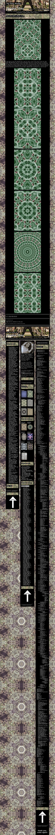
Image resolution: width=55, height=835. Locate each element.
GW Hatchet (40, 712)
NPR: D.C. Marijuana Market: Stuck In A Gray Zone (13, 367)
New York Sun (41, 719)
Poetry (38, 752)
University (39, 789)
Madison (42, 650)
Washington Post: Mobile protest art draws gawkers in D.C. (13, 447)
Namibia (42, 673)
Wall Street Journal (42, 736)
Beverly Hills (43, 453)
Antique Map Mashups (27, 470)
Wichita (41, 551)
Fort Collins (42, 476)
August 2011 (25, 504)
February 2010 (26, 518)
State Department (43, 516)
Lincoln (41, 583)
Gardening (39, 416)
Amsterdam (47, 664)
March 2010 (25, 517)
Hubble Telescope (40, 434)
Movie (38, 693)
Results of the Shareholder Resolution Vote (13, 435)
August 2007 (25, 540)
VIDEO (32, 12)
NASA (38, 697)
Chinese (38, 388)
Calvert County (43, 561)
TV (37, 788)
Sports (38, 777)
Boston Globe (41, 705)
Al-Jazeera (40, 702)
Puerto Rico (40, 616)
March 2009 (25, 526)
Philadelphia (42, 614)
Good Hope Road (43, 494)
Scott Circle (42, 515)
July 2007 (25, 541)
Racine (41, 651)
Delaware (40, 532)
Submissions (39, 783)
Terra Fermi (24, 469)
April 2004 (25, 570)
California (40, 452)
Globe (41, 767)
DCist (39, 708)
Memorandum (39, 690)
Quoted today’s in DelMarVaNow (12, 430)
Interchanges (45, 458)
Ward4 (41, 521)
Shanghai (44, 655)
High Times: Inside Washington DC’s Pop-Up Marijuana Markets (13, 351)
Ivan (41, 797)
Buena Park (42, 454)
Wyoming (40, 686)
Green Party (39, 428)
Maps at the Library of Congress (27, 476)
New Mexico (40, 588)
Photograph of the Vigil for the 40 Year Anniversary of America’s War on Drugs (13, 468)
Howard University (44, 497)
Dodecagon (42, 766)
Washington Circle (44, 525)
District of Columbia (29, 338)
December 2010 (26, 510)
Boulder (42, 474)
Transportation (40, 787)
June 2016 (25, 495)
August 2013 (25, 502)
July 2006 (25, 550)
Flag (38, 412)
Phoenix (42, 449)
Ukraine (41, 685)
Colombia (44, 682)
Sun (41, 626)
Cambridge (42, 566)
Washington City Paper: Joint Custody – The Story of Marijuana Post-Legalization (13, 360)
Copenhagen (47, 658)
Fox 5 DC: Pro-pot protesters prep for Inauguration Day (12, 393)
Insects (38, 436)
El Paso (42, 633)
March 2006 (25, 553)
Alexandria (42, 643)
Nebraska (40, 582)
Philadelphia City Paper (43, 725)
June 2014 (25, 499)
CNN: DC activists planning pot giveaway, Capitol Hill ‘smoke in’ (13, 383)
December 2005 (26, 555)
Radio (38, 756)
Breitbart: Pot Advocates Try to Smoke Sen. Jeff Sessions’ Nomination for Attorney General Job (13, 398)
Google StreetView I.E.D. (27, 471)
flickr (38, 413)
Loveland (42, 477)
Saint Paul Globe (41, 729)
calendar (38, 382)
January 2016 (26, 496)
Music (38, 696)
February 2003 (26, 580)
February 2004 (26, 571)
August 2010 (25, 513)
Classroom (39, 390)
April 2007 (25, 543)
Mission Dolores (44, 472)
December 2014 (26, 498)
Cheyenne (42, 687)
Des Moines (42, 550)
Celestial (39, 387)
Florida (39, 533)
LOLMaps (39, 688)
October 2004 (26, 566)
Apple (38, 368)
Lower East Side (46, 599)
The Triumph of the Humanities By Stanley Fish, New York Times (13, 476)
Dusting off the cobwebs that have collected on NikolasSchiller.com (13, 427)
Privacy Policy (35, 338)
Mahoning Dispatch (42, 717)
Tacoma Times (41, 732)
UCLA (44, 463)
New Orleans (43, 556)
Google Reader (40, 423)
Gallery (38, 415)
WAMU (39, 737)
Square (41, 771)
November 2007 (26, 538)
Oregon (39, 610)
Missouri (40, 573)
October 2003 (26, 574)
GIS (37, 418)
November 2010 (26, 511)
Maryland (40, 558)
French (38, 414)
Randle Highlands (43, 513)
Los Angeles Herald (42, 715)
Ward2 (41, 520)
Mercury (42, 624)
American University (42, 481)
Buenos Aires (46, 680)
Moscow (44, 676)
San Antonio (42, 635)
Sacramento (42, 466)
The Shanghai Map (26, 473)
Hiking (38, 430)
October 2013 (26, 501)
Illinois (39, 544)
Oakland (42, 464)
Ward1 (41, 519)
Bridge (38, 381)
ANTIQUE (25, 12)
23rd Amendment (41, 400)
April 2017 (25, 492)
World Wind (39, 803)
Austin (41, 631)
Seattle (41, 647)
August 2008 (25, 531)
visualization (39, 793)
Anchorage (42, 448)
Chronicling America (41, 389)
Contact (45, 338)
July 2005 (25, 559)
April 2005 (25, 561)
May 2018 (25, 488)
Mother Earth (41, 764)
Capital (38, 384)
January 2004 (26, 572)
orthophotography (40, 750)
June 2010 (25, 515)
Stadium (38, 778)
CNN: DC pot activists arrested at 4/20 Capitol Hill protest (13, 372)
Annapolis (42, 559)
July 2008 (25, 532)
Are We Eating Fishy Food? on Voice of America (13, 442)
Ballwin (41, 574)
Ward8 (41, 524)
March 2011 (25, 508)
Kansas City (42, 577)
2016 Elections (40, 355)
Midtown (46, 600)
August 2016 (25, 494)
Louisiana (40, 554)
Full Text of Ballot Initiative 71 (12, 437)
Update (38, 790)
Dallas (41, 632)
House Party (39, 433)
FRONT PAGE (10, 11)
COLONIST (35, 11)
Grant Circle (42, 496)
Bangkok (42, 637)
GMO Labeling (40, 419)
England (44, 659)
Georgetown (42, 492)
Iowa (39, 549)
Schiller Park (43, 546)
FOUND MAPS (40, 11)
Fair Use (40, 338)
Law (38, 440)
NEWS (31, 11)
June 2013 (25, 503)
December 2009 (26, 519)
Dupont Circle (43, 489)
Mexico (41, 670)
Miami (41, 535)
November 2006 (26, 547)
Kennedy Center (43, 499)
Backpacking (39, 375)
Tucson (41, 450)
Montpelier (42, 641)
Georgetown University (42, 493)
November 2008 (26, 529)
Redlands (42, 465)
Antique (38, 365)
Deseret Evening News (42, 709)
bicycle (38, 378)
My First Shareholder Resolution (13, 439)
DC (38, 479)
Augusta (42, 557)
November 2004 (26, 565)
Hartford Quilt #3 (12, 394)
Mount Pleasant (43, 511)
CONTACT (36, 12)
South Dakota (41, 620)
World (39, 652)
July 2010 (25, 514)
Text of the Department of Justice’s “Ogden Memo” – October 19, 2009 (13, 457)
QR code (38, 754)
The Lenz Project (26, 475)
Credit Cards (39, 395)
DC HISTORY (22, 11)
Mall (41, 501)
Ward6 (41, 523)
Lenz (39, 760)
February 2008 (26, 536)
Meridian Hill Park (44, 509)
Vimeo (38, 792)
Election (38, 407)
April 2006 (25, 552)
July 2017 (25, 491)
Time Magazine (41, 735)
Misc (39, 763)
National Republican (42, 718)
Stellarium (39, 780)
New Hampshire (41, 585)
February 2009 (26, 527)
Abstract (40, 758)
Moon (41, 625)
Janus (39, 759)
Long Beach (45, 460)
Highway (38, 429)
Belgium (44, 656)
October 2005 (26, 557)
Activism (39, 356)
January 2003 (26, 581)
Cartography (39, 385)
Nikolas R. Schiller (15, 338)
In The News (39, 435)
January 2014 (26, 500)
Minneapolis (42, 570)
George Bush (39, 417)
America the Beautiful (13, 477)
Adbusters (39, 360)
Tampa (41, 538)
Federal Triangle (43, 491)
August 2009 (25, 522)
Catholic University (44, 484)
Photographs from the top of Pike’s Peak (13, 478)
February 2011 (26, 509)
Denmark (44, 657)
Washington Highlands (42, 527)
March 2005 (25, 562)
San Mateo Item (41, 731)
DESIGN (28, 12)
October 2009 (26, 521)
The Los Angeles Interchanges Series (25, 467)
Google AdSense (40, 420)
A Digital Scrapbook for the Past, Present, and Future (39, 9)
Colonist (22, 338)
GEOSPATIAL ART (16, 11)
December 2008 (26, 528)
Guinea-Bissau (43, 665)
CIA (41, 644)
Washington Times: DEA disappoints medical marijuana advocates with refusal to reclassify (13, 409)
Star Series (40, 772)
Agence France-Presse (42, 700)
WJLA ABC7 (40, 745)
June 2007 (25, 542)
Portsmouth (42, 586)
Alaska (39, 447)
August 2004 (25, 567)
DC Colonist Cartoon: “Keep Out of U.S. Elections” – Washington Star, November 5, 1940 (13, 465)
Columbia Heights (44, 486)
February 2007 (26, 545)
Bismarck (42, 606)
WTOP (39, 746)
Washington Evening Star (43, 739)
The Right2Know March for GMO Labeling (13, 448)
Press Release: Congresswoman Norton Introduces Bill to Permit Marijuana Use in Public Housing (13, 348)
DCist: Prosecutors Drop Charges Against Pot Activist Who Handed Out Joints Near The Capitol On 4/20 (13, 364)
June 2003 (25, 577)
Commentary (39, 391)
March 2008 (25, 535)
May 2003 (25, 578)
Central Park (46, 597)
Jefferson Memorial (44, 503)
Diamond (42, 765)
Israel (41, 668)
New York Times (41, 720)
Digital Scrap (39, 406)
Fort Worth (42, 634)
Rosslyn (42, 646)
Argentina (44, 679)
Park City (13, 316)
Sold (38, 775)
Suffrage (40, 404)
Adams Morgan (43, 480)
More (41, 768)
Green (38, 427)
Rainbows (40, 798)
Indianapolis (42, 548)
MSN (38, 694)
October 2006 (26, 548)
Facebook (39, 408)
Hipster (38, 431)
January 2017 (26, 493)
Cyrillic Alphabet (40, 396)
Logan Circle (43, 500)
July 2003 (25, 576)
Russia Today (41, 728)
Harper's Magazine (42, 713)
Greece (44, 661)
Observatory (42, 512)
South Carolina (41, 619)
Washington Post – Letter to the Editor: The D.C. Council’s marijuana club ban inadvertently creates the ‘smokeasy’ (13, 421)
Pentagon (42, 645)
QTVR (38, 755)
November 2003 (26, 573)
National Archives (40, 698)
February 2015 (26, 497)
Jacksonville (42, 534)
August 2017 (25, 490)
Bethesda (42, 560)
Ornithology (39, 749)
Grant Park (45, 545)
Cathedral (42, 483)
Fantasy (38, 409)
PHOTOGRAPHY (19, 12)
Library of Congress (41, 443)
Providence (42, 618)
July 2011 (25, 505)
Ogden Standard (41, 722)
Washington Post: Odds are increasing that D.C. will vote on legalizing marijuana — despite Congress (13, 432)
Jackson (42, 572)
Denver (41, 475)
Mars (41, 623)
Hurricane (40, 796)
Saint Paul (42, 571)
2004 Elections (40, 350)
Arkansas (40, 451)
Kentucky (40, 552)
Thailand (40, 636)
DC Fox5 (40, 707)
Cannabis (40, 358)
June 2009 (25, 524)
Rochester (42, 602)
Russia (41, 675)
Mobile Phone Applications (42, 691)
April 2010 (25, 516)
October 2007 (26, 539)
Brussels (42, 653)
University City (43, 580)
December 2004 (26, 564)
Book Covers (39, 380)
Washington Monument (45, 508)
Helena (41, 581)
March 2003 (25, 579)
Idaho (39, 542)
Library (38, 442)
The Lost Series (25, 468)
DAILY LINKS (39, 397)
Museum (38, 695)
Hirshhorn (45, 502)
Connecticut (40, 478)
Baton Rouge (43, 555)
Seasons (38, 774)
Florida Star (40, 711)
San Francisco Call (42, 730)
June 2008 (25, 533)
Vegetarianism (40, 791)
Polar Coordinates (44, 770)
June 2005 (25, 560)
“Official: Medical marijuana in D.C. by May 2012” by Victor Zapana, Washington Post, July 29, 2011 (13, 461)
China (41, 654)
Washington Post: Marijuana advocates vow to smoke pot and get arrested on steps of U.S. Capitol (13, 380)
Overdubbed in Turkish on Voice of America (13, 440)
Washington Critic (40, 794)
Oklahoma (40, 608)
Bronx (44, 592)
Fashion (38, 410)
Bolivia (44, 681)
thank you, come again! (42, 831)
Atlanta (41, 539)
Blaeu (38, 379)
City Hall (42, 485)
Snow (39, 799)
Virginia (39, 642)
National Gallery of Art (45, 506)
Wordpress (39, 802)
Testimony (39, 785)
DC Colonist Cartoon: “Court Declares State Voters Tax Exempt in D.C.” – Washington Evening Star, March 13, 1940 (13, 451)
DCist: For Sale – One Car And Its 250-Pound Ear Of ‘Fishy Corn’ (13, 369)
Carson (44, 455)
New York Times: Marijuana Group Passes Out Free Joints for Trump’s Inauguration (13, 390)
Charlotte (42, 604)
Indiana (39, 547)
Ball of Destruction (26, 474)
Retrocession (41, 402)
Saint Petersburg (43, 536)
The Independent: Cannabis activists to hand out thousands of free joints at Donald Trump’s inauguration (13, 405)
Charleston (42, 649)
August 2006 (25, 549)
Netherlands (45, 662)
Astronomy (39, 372)
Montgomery (42, 446)
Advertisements (40, 361)
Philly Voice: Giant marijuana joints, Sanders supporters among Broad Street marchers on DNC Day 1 (13, 413)
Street (38, 782)
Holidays (39, 432)
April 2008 (25, 534)
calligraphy (39, 383)
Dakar (44, 677)
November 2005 (26, 556)
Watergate (42, 528)
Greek (38, 426)
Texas (39, 630)
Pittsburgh (42, 615)
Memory (39, 762)
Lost (39, 761)
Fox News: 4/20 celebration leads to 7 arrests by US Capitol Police (13, 374)
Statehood (40, 403)
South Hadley (43, 567)
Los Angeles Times (42, 716)
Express (42, 744)
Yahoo (38, 804)
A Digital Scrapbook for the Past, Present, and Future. (35, 336)
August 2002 (25, 584)
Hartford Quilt (11, 395)
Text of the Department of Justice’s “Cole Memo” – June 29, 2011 (13, 455)
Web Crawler (39, 800)
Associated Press (41, 704)
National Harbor (43, 563)
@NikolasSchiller (42, 343)
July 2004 (25, 568)
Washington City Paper (42, 738)
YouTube (38, 805)
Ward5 (41, 522)
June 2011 (25, 506)
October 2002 (26, 583)
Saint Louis (42, 579)
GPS (38, 425)
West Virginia (41, 648)
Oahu (41, 541)
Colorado (40, 473)
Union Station (43, 518)
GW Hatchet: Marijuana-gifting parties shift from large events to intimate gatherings (13, 354)
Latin (38, 439)
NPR (39, 721)
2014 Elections (40, 351)
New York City (43, 591)
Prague (41, 674)
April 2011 (25, 507)
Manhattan (45, 595)
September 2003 (26, 575)
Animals (38, 363)
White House (43, 529)
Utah (16, 316)
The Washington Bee (42, 734)
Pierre (41, 621)
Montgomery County (44, 562)
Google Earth (39, 422)
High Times (40, 714)
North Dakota (41, 605)
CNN (39, 706)
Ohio (39, 607)
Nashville (42, 629)
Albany (41, 590)
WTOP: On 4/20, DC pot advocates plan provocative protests (13, 377)
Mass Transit (39, 689)
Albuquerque (43, 589)
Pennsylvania (41, 613)
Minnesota (40, 569)
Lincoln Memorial (44, 505)
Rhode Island (41, 617)
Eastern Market (43, 490)
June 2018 (25, 487)
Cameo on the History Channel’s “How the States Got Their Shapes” (13, 473)
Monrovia (42, 672)
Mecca (41, 669)
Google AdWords (40, 421)
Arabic (38, 369)
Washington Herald (42, 741)
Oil (37, 748)
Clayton (41, 575)
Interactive (39, 437)
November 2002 (26, 582)
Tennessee (40, 628)
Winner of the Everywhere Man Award (26, 479)
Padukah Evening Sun (42, 723)
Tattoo (38, 784)
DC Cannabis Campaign (43, 353)
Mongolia (42, 671)
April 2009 (25, 525)
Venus (41, 627)
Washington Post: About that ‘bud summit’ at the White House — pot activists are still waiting (13, 417)
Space (39, 622)
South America (43, 678)
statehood (39, 779)
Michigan (40, 568)
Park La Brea (45, 461)
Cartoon (38, 386)
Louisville (42, 553)
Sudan (41, 684)
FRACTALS (45, 11)
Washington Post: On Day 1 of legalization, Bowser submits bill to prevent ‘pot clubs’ (13, 424)
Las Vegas (42, 584)
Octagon (42, 769)
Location (10, 316)
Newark (41, 587)
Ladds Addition (44, 612)
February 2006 (26, 554)
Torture (38, 786)
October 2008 (26, 530)
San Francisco (43, 467)
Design (38, 405)
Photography (39, 751)
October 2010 (26, 512)
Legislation (40, 401)
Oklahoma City (43, 609)
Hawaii (39, 540)
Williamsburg (47, 593)
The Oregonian (41, 733)
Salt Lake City (12, 62)
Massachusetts (41, 565)
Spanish (38, 776)
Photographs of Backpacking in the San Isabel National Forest (13, 482)
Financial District (44, 469)
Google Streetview (40, 424)
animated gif (39, 364)
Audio (38, 373)
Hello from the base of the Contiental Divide (13, 480)
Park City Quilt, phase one (14, 15)
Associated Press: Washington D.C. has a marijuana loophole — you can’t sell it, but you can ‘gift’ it (13, 357)
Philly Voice (40, 727)
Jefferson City (43, 576)
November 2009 (26, 520)
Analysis (38, 362)
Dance (38, 398)
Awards (38, 374)
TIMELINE (27, 11)
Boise (41, 543)
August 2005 (25, 558)
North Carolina (41, 603)
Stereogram (39, 781)
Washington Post (41, 743)
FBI (37, 411)
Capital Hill (42, 482)
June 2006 (25, 551)
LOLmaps (24, 472)
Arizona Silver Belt (42, 703)
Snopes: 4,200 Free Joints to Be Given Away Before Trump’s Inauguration (13, 402)
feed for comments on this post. (14, 321)
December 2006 (26, 546)
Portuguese (39, 753)
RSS (42, 338)
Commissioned (40, 392)
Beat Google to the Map (42, 376)
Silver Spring (43, 564)
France (44, 660)
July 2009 (25, 523)
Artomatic (39, 371)
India (41, 666)
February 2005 (26, 563)
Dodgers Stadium (44, 457)
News (38, 699)
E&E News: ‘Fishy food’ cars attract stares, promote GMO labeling (13, 444)
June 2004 (25, 569)
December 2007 (26, 537)
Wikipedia (39, 801)
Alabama (40, 445)
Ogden (41, 638)
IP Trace (38, 438)
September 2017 (26, 489)
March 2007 (25, 544)
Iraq (41, 667)
